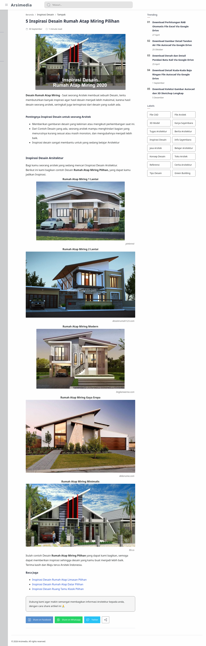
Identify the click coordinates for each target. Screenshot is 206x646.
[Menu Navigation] (6, 4)
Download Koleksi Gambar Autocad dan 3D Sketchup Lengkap (180, 92)
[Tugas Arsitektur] (165, 132)
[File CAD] (165, 115)
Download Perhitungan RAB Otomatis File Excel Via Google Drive (177, 27)
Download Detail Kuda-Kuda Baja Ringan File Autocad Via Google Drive (178, 75)
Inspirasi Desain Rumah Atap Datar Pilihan (76, 581)
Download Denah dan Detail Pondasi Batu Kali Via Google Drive (179, 58)
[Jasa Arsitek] (165, 149)
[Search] (88, 4)
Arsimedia (21, 5)
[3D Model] (165, 123)
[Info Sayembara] (190, 140)
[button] (58, 616)
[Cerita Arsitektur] (190, 165)
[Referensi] (165, 165)
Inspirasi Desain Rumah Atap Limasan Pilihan (78, 576)
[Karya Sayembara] (190, 123)
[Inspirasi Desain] (165, 140)
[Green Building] (190, 174)
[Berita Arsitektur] (190, 132)
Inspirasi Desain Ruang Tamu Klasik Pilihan (76, 585)
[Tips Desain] (165, 174)
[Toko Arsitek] (190, 157)
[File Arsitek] (190, 115)
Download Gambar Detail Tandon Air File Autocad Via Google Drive (178, 44)
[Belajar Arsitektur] (190, 149)
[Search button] (49, 4)
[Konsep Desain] (165, 157)
